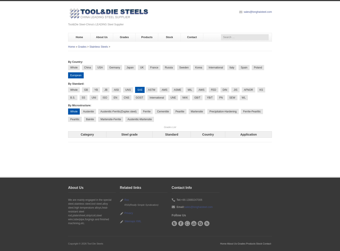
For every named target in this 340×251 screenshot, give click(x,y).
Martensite (197, 111)
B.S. (72, 97)
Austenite (88, 111)
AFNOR (248, 89)
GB (86, 89)
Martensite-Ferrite (110, 119)
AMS (164, 89)
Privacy (128, 213)
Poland (258, 67)
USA (100, 67)
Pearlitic (75, 119)
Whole (74, 67)
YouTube (193, 223)
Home (79, 37)
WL (244, 97)
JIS (235, 89)
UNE (173, 97)
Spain (244, 67)
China (87, 67)
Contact (192, 37)
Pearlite (179, 111)
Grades (124, 37)
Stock (169, 37)
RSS (206, 223)
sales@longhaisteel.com (258, 11)
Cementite (163, 111)
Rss (126, 199)
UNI (94, 97)
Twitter (174, 223)
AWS (201, 89)
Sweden (184, 67)
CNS (126, 97)
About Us (102, 37)
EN (115, 97)
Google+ (187, 223)
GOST (139, 97)
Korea (198, 67)
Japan (130, 67)
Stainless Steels (98, 46)
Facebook (180, 223)
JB (105, 89)
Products (146, 37)
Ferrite (147, 111)
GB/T (197, 97)
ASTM (151, 89)
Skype (200, 223)
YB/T (210, 97)
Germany (114, 67)
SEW (232, 97)
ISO (105, 97)
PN (221, 97)
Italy (231, 67)
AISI (116, 89)
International (216, 67)
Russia (169, 67)
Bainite (90, 119)
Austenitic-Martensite (140, 119)
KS (261, 89)
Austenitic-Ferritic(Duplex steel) (118, 111)
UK (142, 67)
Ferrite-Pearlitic (252, 111)
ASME (177, 89)
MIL (190, 89)
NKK (185, 97)
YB (96, 89)
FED (213, 89)
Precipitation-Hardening (223, 111)
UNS (128, 89)
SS (83, 97)
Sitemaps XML (132, 221)
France (154, 67)
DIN (225, 89)
